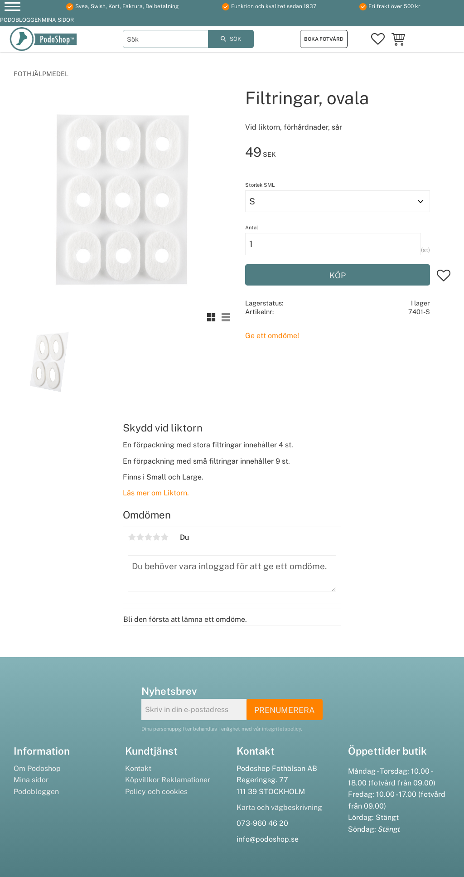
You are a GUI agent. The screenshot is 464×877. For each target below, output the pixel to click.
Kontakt (138, 768)
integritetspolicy (281, 729)
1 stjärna (132, 537)
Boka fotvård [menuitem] (323, 39)
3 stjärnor (148, 537)
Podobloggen (36, 791)
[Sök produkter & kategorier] (165, 39)
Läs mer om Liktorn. (156, 493)
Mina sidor (31, 779)
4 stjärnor (156, 537)
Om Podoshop (37, 768)
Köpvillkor (142, 779)
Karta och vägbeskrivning (279, 807)
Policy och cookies (156, 791)
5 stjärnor (164, 537)
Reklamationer (185, 779)
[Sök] (231, 39)
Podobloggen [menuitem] (21, 20)
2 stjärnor (140, 537)
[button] (12, 8)
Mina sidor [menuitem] (58, 20)
